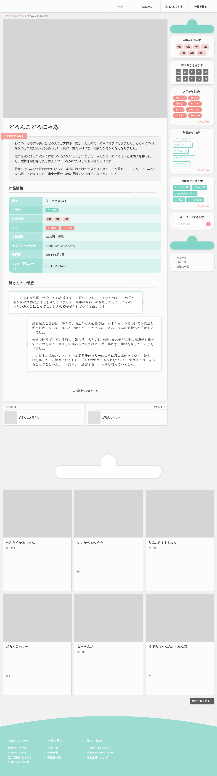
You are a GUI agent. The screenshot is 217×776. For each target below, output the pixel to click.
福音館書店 (11, 503)
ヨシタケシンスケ (184, 157)
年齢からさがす (17, 736)
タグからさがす (17, 741)
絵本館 (80, 503)
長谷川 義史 (88, 558)
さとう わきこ (23, 558)
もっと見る (204, 121)
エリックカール (183, 145)
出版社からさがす (18, 751)
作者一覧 (180, 262)
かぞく (30, 585)
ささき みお (60, 205)
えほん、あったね (21, 6)
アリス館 (52, 214)
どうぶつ (71, 232)
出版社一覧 (181, 266)
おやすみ (199, 115)
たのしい (53, 232)
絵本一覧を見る (202, 689)
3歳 (49, 223)
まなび (197, 97)
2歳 (196, 46)
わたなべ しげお (20, 660)
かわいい (198, 103)
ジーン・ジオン (19, 651)
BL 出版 (179, 199)
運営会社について (99, 746)
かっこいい (197, 109)
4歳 (57, 223)
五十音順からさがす (20, 746)
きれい (180, 109)
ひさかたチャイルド (185, 193)
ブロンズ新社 (195, 199)
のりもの (181, 115)
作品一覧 (180, 257)
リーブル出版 (182, 187)
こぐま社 (81, 596)
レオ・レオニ (182, 163)
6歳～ (201, 52)
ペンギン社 (199, 187)
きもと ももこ (161, 651)
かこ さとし (181, 151)
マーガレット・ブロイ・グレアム (29, 655)
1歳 (187, 46)
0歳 (179, 46)
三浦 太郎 (92, 651)
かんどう (14, 678)
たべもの (181, 103)
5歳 (66, 223)
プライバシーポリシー (100, 741)
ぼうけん (31, 672)
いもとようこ (182, 139)
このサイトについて (99, 736)
